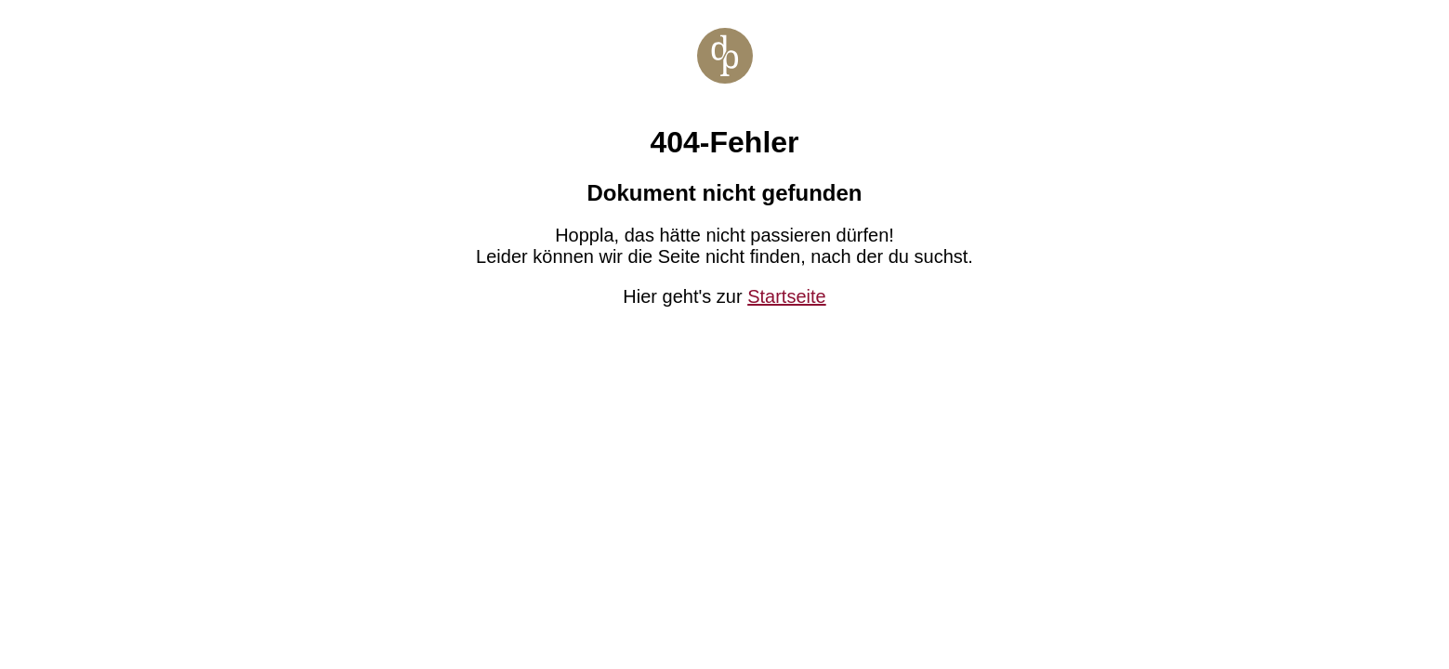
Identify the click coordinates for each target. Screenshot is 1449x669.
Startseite (786, 296)
